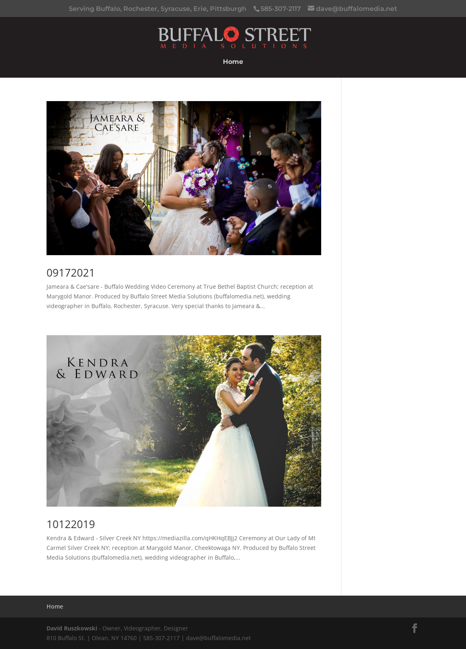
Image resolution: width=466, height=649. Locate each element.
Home (233, 62)
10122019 (71, 524)
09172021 (71, 272)
